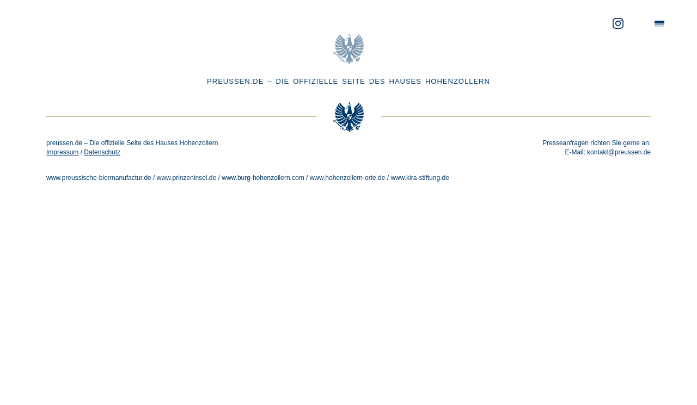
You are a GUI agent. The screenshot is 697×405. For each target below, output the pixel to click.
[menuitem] (659, 24)
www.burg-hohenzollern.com (263, 178)
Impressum (62, 152)
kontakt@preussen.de (619, 152)
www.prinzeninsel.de (186, 178)
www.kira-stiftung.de (419, 178)
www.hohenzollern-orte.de (348, 178)
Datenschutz (102, 152)
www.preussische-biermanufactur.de (98, 178)
